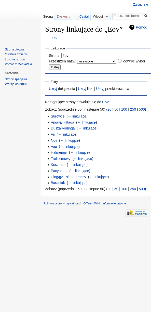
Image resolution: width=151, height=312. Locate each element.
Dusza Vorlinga (63, 128)
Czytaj (80, 16)
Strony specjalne (16, 79)
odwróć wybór (134, 61)
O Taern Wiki (91, 203)
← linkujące (77, 116)
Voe (54, 147)
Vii (52, 134)
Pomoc (141, 27)
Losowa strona (15, 59)
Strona (48, 16)
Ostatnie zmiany (16, 54)
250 (133, 109)
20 (109, 109)
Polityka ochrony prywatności (62, 203)
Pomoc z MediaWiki (18, 64)
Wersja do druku (16, 84)
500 (142, 109)
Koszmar (58, 165)
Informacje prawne (114, 203)
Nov (54, 140)
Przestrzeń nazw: (62, 61)
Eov (54, 38)
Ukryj (53, 89)
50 (116, 109)
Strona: (54, 56)
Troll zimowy (60, 159)
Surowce (57, 116)
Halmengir (59, 152)
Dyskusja (63, 16)
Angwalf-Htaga (62, 122)
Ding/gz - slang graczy (68, 177)
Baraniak (58, 183)
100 (124, 109)
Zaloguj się (140, 4)
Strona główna (14, 49)
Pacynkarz (59, 171)
